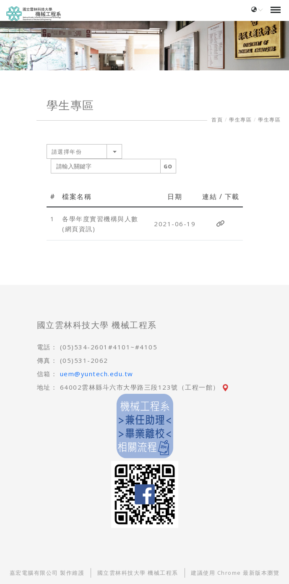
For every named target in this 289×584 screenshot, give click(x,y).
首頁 (217, 119)
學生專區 (240, 119)
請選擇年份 (67, 151)
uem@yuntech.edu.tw (96, 374)
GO (168, 166)
